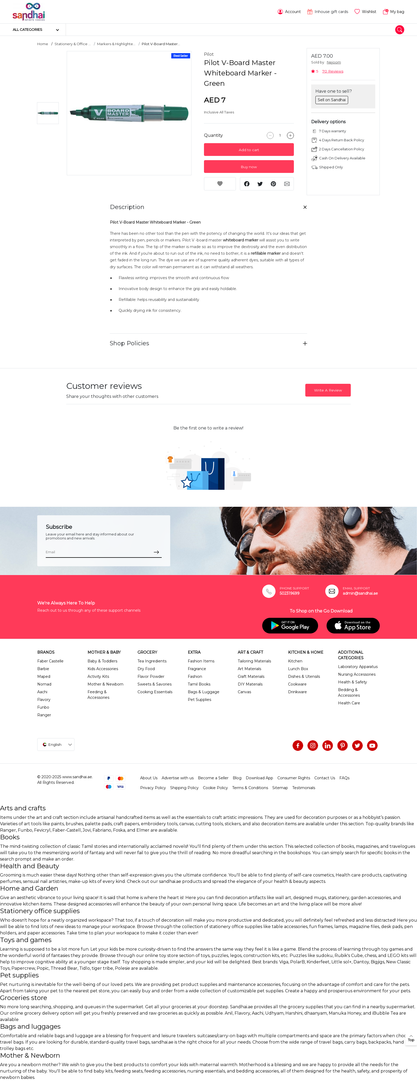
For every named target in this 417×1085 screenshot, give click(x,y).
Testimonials (303, 787)
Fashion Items (201, 661)
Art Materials (249, 668)
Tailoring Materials (254, 661)
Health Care (349, 703)
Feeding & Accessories (98, 695)
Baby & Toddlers (102, 661)
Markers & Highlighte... (116, 44)
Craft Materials (251, 676)
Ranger (44, 715)
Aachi (42, 692)
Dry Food (146, 668)
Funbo (43, 707)
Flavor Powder (150, 676)
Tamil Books (199, 684)
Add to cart (249, 150)
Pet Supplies (199, 699)
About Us (148, 778)
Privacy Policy (153, 787)
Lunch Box (298, 668)
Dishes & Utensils (304, 676)
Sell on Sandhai (332, 99)
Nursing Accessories (357, 674)
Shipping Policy (184, 787)
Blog (237, 778)
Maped (43, 676)
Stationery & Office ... (73, 44)
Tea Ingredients (151, 661)
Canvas (244, 692)
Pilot (209, 54)
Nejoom (334, 62)
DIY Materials (250, 684)
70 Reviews (332, 71)
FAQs (344, 778)
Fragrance (197, 668)
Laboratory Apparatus (358, 666)
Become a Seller (213, 778)
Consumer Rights (293, 778)
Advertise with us (178, 778)
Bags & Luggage (203, 692)
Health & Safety (352, 682)
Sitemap (280, 787)
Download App (259, 778)
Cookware (297, 684)
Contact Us (324, 778)
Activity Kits (98, 676)
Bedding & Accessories (349, 692)
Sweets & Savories (154, 684)
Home (42, 44)
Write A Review (328, 390)
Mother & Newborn (105, 684)
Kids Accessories (102, 668)
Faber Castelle (50, 661)
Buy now (249, 167)
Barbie (43, 668)
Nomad (44, 684)
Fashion (195, 676)
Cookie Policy (215, 787)
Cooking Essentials (154, 692)
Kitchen (295, 661)
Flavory (44, 699)
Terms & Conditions (250, 787)
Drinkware (297, 692)
